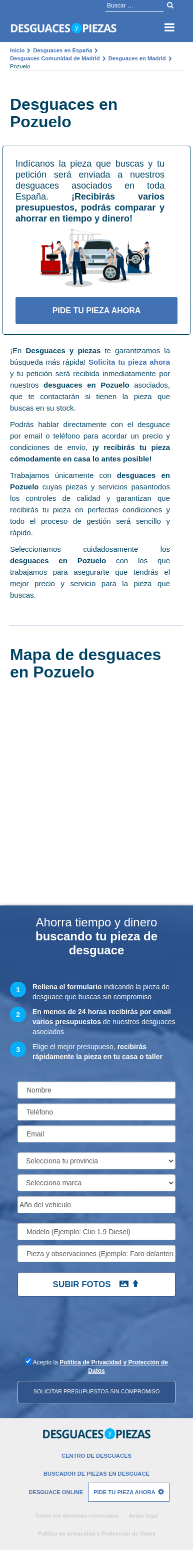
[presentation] (84, 1331)
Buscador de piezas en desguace (97, 1474)
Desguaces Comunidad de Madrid (55, 58)
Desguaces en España (62, 50)
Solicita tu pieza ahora (129, 362)
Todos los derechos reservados (77, 1516)
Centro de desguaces (97, 1456)
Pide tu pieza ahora (96, 310)
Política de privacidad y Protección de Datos (97, 1534)
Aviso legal (143, 1516)
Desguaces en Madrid (137, 58)
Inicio (17, 50)
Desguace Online (55, 1492)
